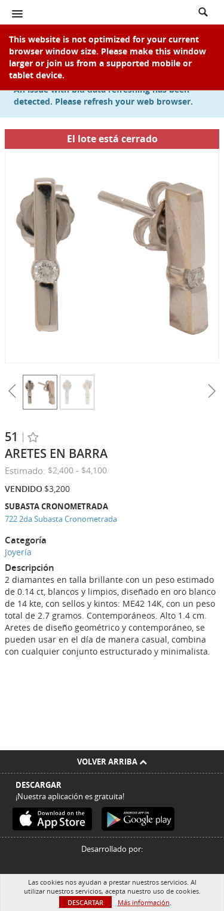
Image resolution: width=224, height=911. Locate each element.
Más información (144, 902)
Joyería (18, 552)
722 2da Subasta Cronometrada (61, 518)
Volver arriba (112, 761)
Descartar (85, 902)
